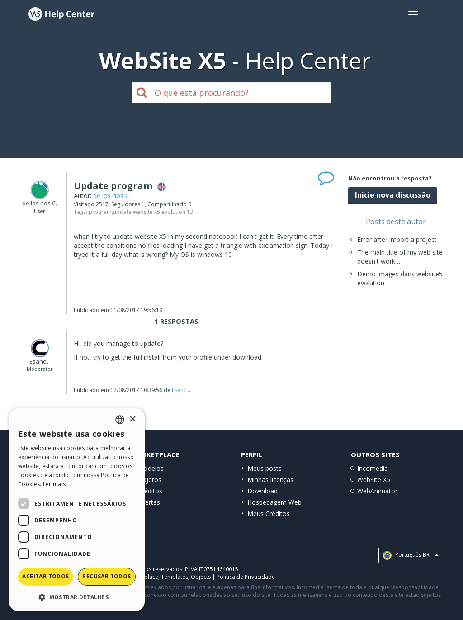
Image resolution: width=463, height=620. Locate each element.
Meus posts (264, 468)
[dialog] (77, 509)
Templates (174, 577)
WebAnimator (377, 491)
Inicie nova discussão (392, 195)
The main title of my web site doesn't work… (400, 256)
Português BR (411, 555)
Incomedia (372, 468)
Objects (201, 577)
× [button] (132, 419)
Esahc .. (181, 390)
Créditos (150, 491)
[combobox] (119, 419)
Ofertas (149, 502)
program (100, 212)
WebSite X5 (373, 479)
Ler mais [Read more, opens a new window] (54, 484)
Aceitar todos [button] (45, 576)
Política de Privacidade (246, 577)
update (122, 212)
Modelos (151, 468)
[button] (77, 597)
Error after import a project (397, 239)
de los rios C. (112, 195)
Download (262, 491)
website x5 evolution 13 (163, 212)
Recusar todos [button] (106, 576)
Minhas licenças (270, 479)
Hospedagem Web (274, 502)
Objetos (149, 479)
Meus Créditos (268, 513)
